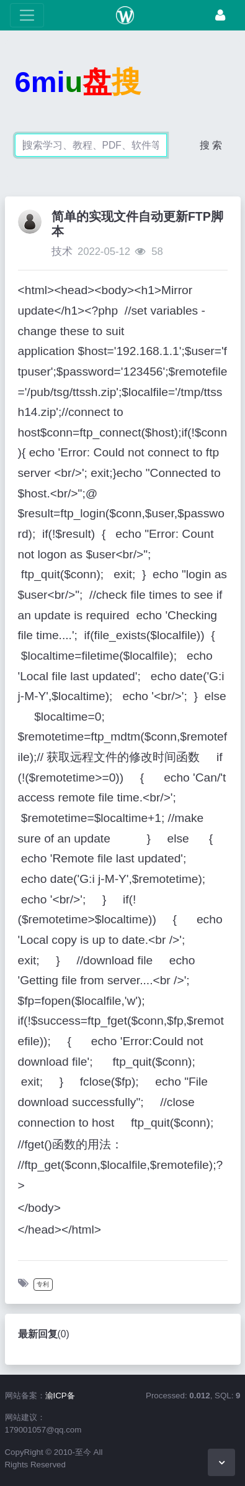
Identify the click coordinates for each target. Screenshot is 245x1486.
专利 (43, 1284)
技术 (62, 251)
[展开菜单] (27, 15)
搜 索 (211, 145)
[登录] (220, 15)
